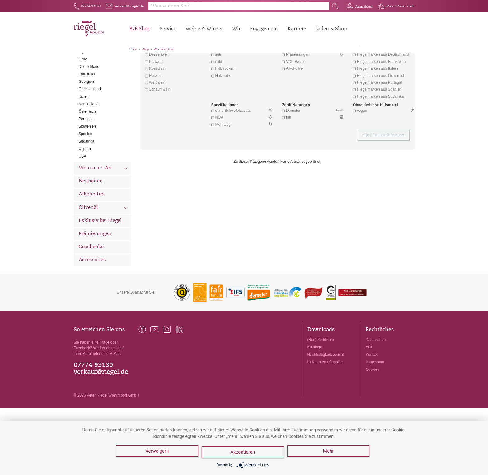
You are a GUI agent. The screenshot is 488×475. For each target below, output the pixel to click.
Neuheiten (91, 216)
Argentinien (88, 86)
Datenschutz (376, 374)
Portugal (86, 153)
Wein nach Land (164, 49)
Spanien (85, 168)
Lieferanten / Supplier (325, 396)
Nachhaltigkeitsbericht (325, 389)
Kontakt (372, 389)
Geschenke (91, 281)
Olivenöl (103, 242)
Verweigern (157, 453)
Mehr (330, 453)
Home (133, 49)
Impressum (375, 396)
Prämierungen (95, 268)
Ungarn (85, 183)
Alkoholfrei (92, 229)
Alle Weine (91, 64)
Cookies (372, 404)
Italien (84, 131)
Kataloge (314, 381)
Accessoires (92, 294)
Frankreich (87, 108)
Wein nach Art (103, 203)
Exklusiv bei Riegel (100, 255)
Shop (145, 49)
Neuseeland (89, 138)
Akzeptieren (244, 453)
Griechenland (90, 123)
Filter (278, 64)
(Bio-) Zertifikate (320, 374)
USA (83, 191)
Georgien (86, 116)
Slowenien (87, 161)
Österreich (87, 146)
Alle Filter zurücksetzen (384, 170)
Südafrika (87, 176)
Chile (83, 94)
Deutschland (89, 101)
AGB (369, 381)
